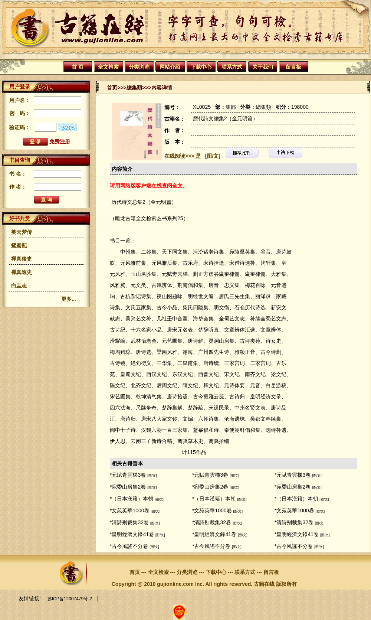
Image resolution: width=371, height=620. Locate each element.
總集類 (134, 88)
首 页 (77, 67)
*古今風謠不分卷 (129, 546)
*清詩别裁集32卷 (129, 522)
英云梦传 (21, 232)
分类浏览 (139, 67)
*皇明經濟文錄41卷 (132, 534)
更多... (68, 299)
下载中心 (201, 67)
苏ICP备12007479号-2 (69, 598)
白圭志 (19, 285)
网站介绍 (170, 67)
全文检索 (108, 67)
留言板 (293, 67)
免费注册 (59, 141)
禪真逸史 (21, 272)
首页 (112, 88)
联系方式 (231, 67)
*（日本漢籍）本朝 (131, 499)
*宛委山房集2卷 (128, 487)
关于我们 (262, 67)
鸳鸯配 (19, 245)
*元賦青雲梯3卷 (128, 475)
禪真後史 (21, 259)
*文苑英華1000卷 (130, 510)
